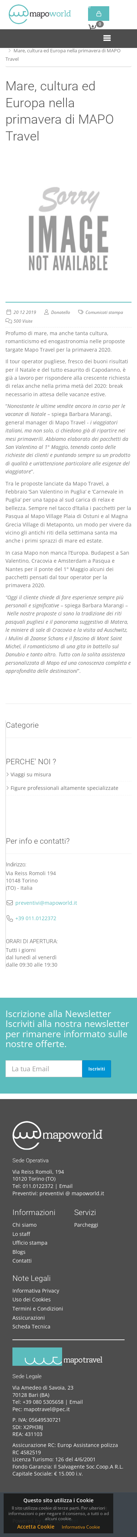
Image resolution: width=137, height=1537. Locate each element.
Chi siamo (24, 1224)
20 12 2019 (25, 312)
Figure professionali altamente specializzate (62, 787)
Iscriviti (96, 1069)
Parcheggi (86, 1224)
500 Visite (23, 321)
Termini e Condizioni (37, 1308)
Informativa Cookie (81, 1527)
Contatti (22, 1260)
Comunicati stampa (104, 312)
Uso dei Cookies (31, 1299)
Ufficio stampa (29, 1242)
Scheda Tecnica (31, 1326)
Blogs (19, 1251)
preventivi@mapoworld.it (46, 902)
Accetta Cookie (35, 1526)
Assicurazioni (28, 1317)
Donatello (60, 312)
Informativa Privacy (35, 1290)
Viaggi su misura (28, 774)
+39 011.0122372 (35, 918)
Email (66, 1185)
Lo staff (21, 1233)
